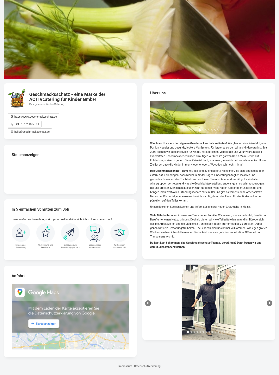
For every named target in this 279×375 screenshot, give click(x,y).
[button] (33, 116)
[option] (208, 302)
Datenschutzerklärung (147, 366)
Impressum (125, 366)
